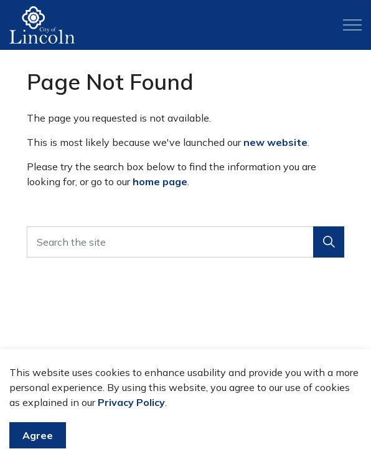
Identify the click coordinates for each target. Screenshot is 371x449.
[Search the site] (185, 242)
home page (160, 181)
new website (275, 142)
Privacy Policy (131, 421)
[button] (328, 242)
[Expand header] (352, 25)
